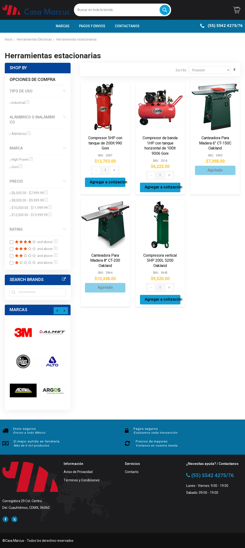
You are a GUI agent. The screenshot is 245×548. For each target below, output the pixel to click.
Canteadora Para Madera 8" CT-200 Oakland (105, 261)
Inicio (8, 39)
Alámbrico (21, 133)
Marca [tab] (16, 148)
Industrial (20, 102)
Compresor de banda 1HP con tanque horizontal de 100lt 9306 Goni (160, 145)
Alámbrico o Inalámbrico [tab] (32, 119)
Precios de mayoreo (152, 441)
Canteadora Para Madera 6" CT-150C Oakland (215, 143)
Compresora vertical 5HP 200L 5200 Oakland (160, 261)
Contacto (132, 472)
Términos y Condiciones (82, 480)
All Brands (64, 279)
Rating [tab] (16, 229)
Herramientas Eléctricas (34, 39)
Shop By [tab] (18, 68)
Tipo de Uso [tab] (21, 91)
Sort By (181, 70)
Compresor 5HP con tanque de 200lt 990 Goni (105, 143)
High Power (22, 159)
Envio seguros (24, 428)
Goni (16, 167)
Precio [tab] (16, 181)
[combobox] (122, 10)
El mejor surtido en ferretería (37, 441)
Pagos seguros (146, 428)
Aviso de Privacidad (78, 472)
